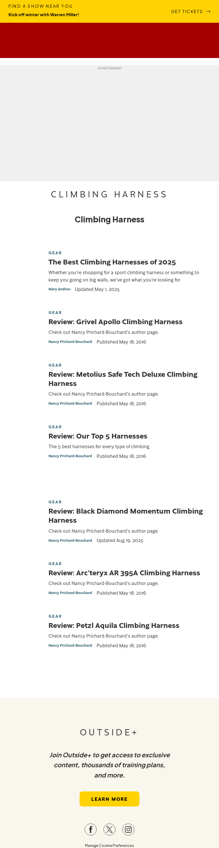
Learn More (109, 798)
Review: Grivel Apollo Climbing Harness (115, 321)
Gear (55, 252)
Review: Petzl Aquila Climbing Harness (113, 625)
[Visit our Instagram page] (128, 829)
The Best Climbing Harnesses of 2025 (112, 261)
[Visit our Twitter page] (109, 829)
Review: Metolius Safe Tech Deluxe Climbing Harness (122, 378)
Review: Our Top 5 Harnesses (97, 435)
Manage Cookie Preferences (109, 845)
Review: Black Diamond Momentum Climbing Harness (125, 515)
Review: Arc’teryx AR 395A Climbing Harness (124, 572)
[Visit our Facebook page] (91, 829)
